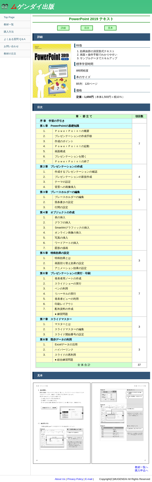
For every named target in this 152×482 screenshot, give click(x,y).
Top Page (9, 17)
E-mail (88, 479)
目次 (86, 27)
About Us (60, 479)
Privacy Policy (75, 479)
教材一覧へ (141, 467)
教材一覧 (9, 24)
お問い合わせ (11, 46)
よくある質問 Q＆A (14, 39)
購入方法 (9, 31)
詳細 (63, 27)
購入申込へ (141, 470)
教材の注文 (10, 53)
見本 (110, 27)
